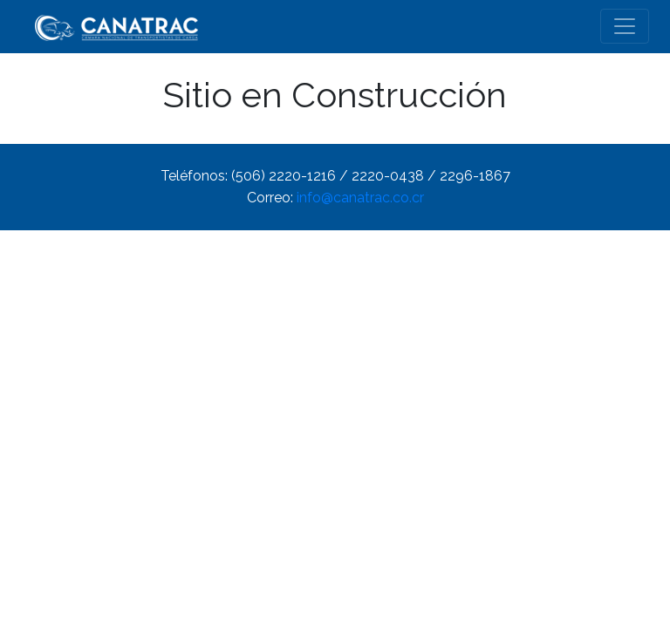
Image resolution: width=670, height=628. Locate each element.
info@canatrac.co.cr (360, 197)
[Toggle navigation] (624, 26)
